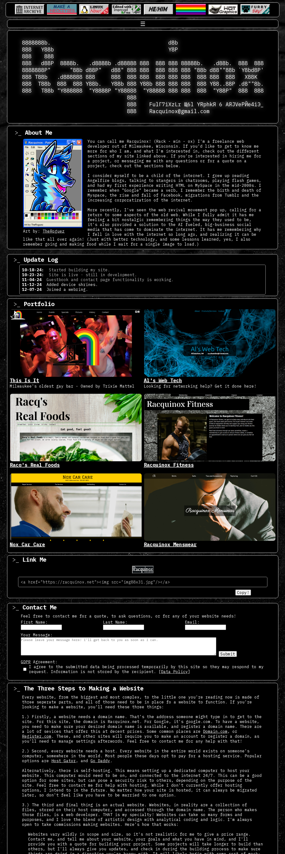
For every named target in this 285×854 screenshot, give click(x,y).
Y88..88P (222, 83)
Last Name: (115, 622)
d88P (47, 63)
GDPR (26, 661)
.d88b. (222, 63)
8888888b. (36, 42)
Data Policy (174, 671)
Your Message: (37, 634)
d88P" (94, 70)
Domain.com (215, 731)
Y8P (173, 49)
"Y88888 (125, 90)
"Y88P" (222, 90)
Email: (192, 622)
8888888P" (36, 70)
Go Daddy (100, 760)
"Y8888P (100, 90)
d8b (173, 42)
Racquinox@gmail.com (179, 111)
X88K (251, 76)
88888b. (192, 63)
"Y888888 (69, 90)
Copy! (243, 592)
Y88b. (94, 83)
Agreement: (39, 661)
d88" (117, 70)
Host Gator (63, 760)
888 (27, 49)
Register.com (36, 736)
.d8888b (100, 63)
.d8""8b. (251, 83)
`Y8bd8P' (251, 70)
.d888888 (69, 76)
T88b (41, 76)
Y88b (47, 49)
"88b (76, 70)
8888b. (69, 63)
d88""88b (222, 70)
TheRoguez (54, 231)
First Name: (34, 622)
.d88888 (125, 63)
